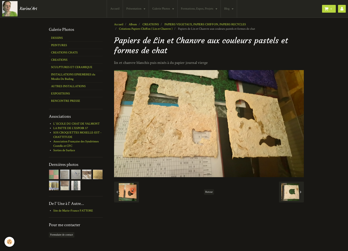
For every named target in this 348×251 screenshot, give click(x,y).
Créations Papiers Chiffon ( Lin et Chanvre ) (145, 29)
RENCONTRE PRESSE (65, 101)
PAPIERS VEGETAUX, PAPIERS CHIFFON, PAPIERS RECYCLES (205, 24)
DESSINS (57, 38)
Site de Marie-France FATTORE (73, 211)
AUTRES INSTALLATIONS (68, 86)
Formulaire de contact (61, 234)
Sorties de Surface (64, 150)
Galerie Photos (161, 9)
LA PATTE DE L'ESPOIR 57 (70, 128)
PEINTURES (59, 45)
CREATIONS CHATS (64, 53)
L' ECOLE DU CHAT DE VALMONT (76, 124)
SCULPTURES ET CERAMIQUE (71, 67)
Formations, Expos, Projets (197, 9)
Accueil (114, 9)
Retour (209, 192)
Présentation (134, 9)
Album (133, 24)
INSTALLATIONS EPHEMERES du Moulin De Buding (73, 77)
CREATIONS (150, 24)
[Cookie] (9, 242)
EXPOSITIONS (60, 94)
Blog (227, 9)
